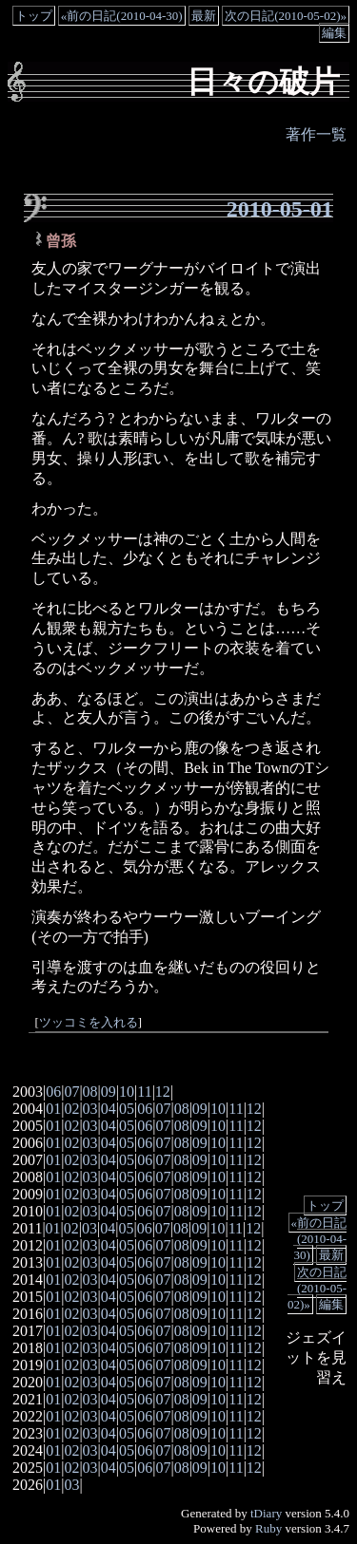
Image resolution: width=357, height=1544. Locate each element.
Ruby (268, 1528)
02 (71, 1109)
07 (71, 1091)
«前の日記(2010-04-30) (122, 16)
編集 (334, 33)
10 (126, 1091)
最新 (203, 16)
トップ (33, 16)
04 (108, 1109)
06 (53, 1091)
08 (90, 1091)
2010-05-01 (280, 209)
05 (126, 1109)
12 (162, 1091)
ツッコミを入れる (88, 1022)
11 (144, 1091)
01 (53, 1109)
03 (90, 1109)
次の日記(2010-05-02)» (286, 16)
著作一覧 (316, 134)
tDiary (266, 1513)
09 (108, 1091)
